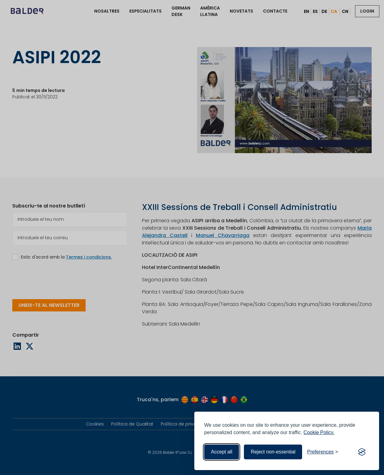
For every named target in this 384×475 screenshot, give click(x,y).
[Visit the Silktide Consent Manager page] (361, 452)
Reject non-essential (273, 451)
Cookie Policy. (319, 432)
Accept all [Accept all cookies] (221, 451)
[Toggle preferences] (322, 452)
